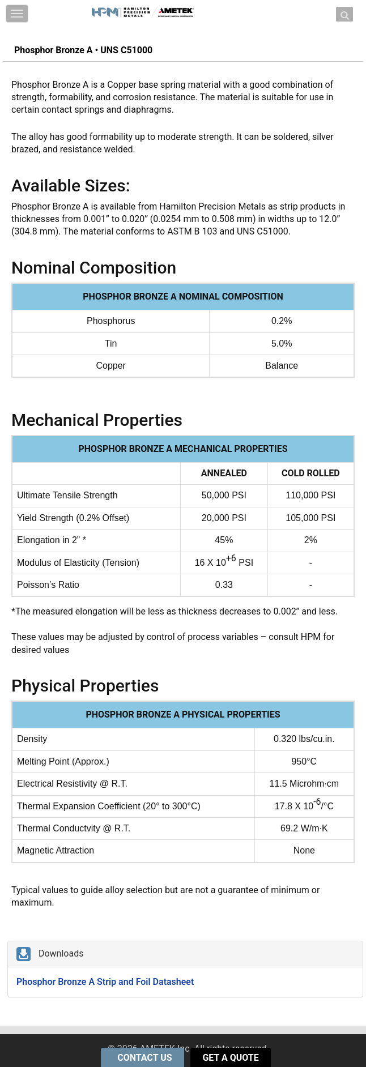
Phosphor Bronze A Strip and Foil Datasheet (105, 981)
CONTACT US (145, 1057)
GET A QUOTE (230, 1057)
